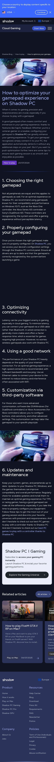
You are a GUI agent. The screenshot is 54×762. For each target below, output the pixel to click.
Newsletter (34, 717)
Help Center (35, 693)
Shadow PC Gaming (11, 705)
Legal (31, 741)
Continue (41, 12)
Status (32, 721)
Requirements (35, 709)
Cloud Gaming (11, 28)
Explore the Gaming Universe (27, 574)
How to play (20, 54)
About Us (6, 735)
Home (5, 693)
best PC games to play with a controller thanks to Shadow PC (24, 531)
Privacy (32, 745)
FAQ (31, 713)
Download (34, 701)
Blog (31, 697)
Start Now (39, 28)
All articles (44, 594)
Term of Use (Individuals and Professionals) (40, 736)
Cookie (32, 749)
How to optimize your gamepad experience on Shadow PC (39, 54)
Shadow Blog (7, 54)
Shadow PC (21, 134)
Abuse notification (37, 753)
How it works (8, 697)
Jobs (4, 739)
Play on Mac (7, 701)
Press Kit (33, 705)
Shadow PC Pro (9, 709)
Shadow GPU (8, 713)
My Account (29, 21)
